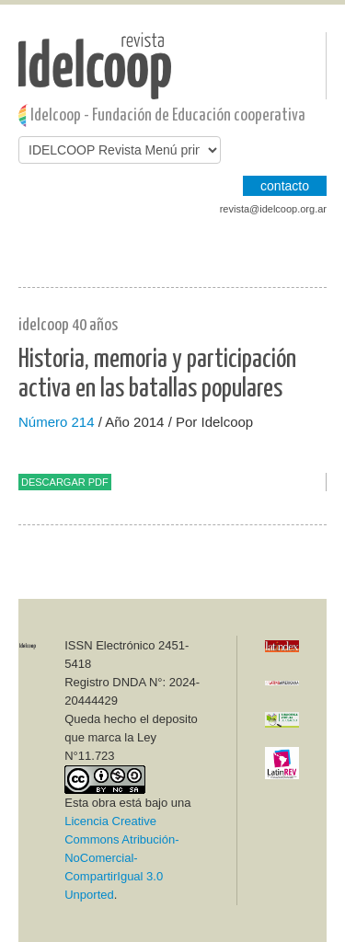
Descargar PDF (65, 482)
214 (83, 422)
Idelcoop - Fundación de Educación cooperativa (167, 115)
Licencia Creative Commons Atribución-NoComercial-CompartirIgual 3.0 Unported (121, 858)
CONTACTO (284, 185)
